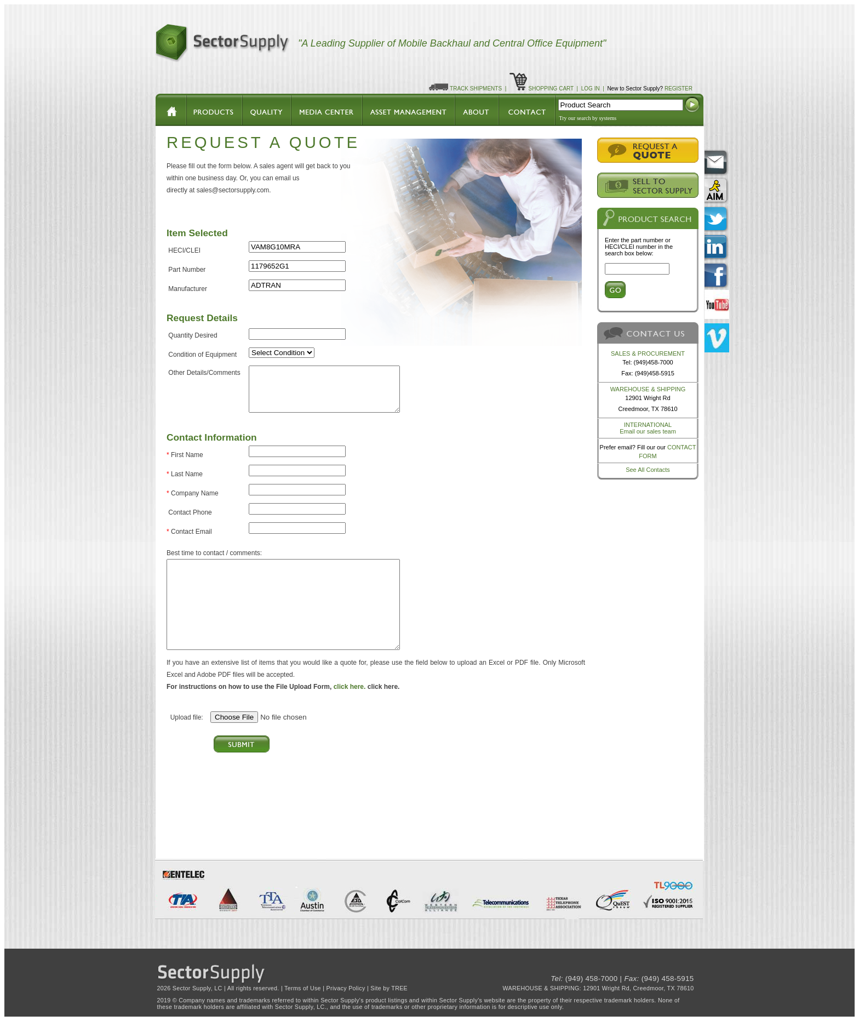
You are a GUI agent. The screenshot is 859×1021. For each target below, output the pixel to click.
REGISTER (678, 88)
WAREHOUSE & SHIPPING (648, 389)
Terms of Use (302, 988)
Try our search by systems (588, 118)
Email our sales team (648, 431)
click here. (350, 687)
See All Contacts (648, 469)
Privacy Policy (346, 988)
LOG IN (590, 88)
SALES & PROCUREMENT (648, 353)
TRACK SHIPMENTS (476, 88)
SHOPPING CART (551, 88)
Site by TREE (389, 988)
